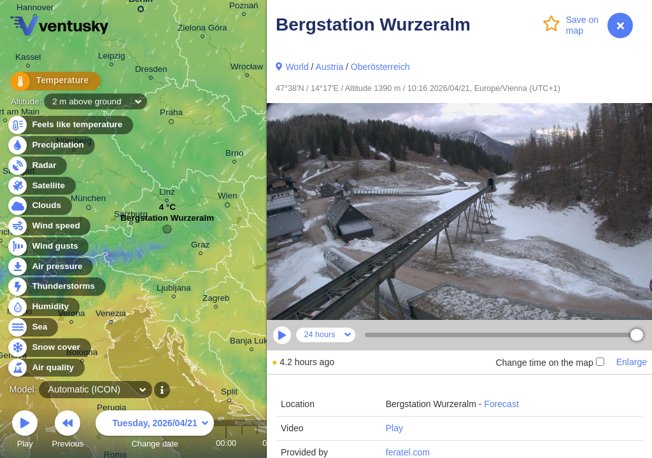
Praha (171, 114)
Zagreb (216, 300)
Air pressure (50, 267)
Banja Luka (251, 342)
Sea (32, 327)
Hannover (35, 9)
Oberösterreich (380, 67)
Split (229, 393)
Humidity (43, 307)
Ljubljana (174, 289)
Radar (37, 165)
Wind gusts (47, 246)
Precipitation (50, 145)
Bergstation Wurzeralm (167, 221)
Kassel (28, 59)
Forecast (501, 404)
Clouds (39, 206)
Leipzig (111, 57)
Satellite (41, 186)
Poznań (244, 7)
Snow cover (48, 347)
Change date (155, 430)
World (296, 67)
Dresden (151, 71)
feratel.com (408, 452)
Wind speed (48, 226)
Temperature (50, 82)
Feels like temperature (69, 125)
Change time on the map (549, 362)
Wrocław (246, 68)
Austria (330, 67)
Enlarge (631, 362)
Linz (167, 193)
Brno (234, 155)
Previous (67, 430)
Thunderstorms (56, 286)
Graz (200, 246)
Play (394, 428)
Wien (227, 198)
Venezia (111, 315)
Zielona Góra (202, 29)
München (88, 200)
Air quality (45, 368)
